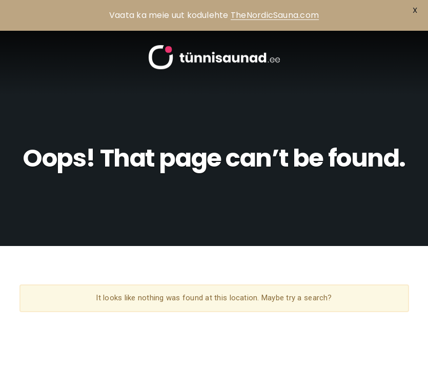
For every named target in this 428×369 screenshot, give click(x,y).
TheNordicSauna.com (275, 15)
